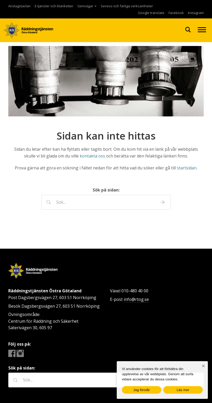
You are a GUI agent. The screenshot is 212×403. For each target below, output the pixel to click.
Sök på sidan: (106, 190)
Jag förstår (141, 390)
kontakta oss (92, 156)
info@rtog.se (136, 299)
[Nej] (203, 366)
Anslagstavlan (19, 6)
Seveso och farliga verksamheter (127, 6)
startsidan (186, 168)
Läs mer (183, 390)
